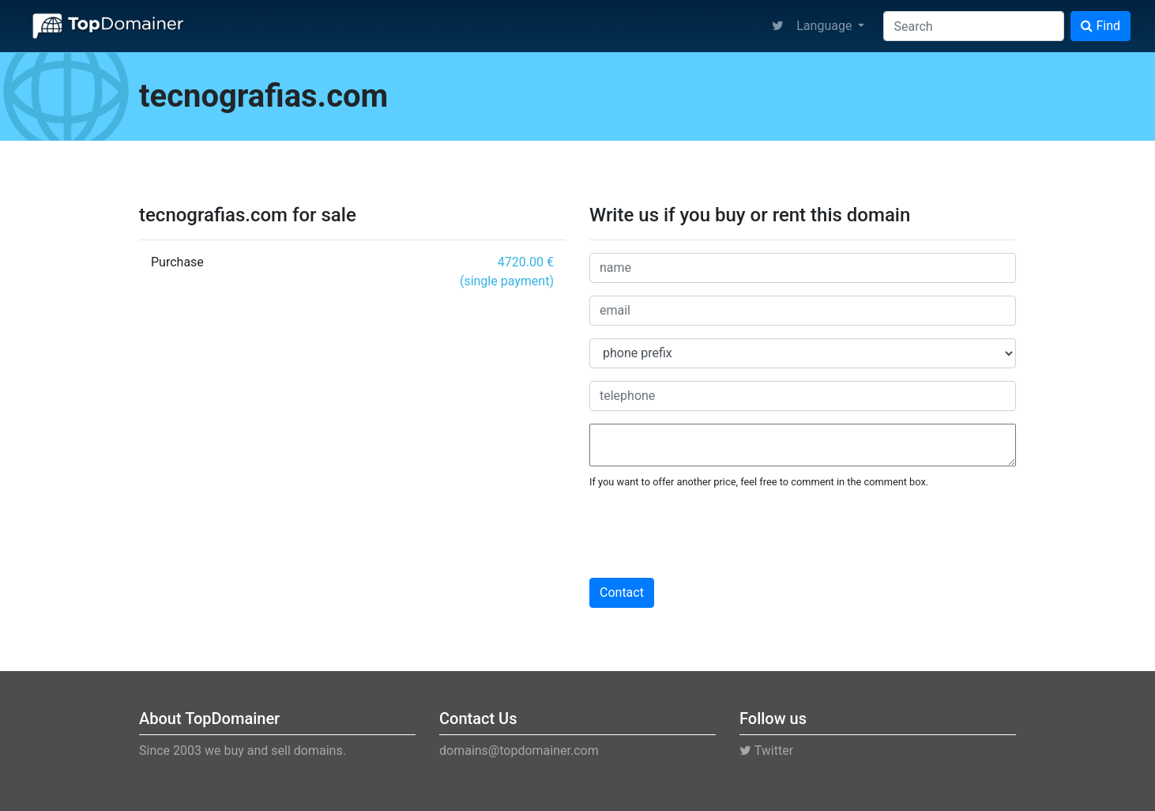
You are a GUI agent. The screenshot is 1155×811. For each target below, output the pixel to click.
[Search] (973, 26)
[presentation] (709, 534)
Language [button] (825, 25)
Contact (622, 592)
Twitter (766, 750)
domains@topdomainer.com (519, 750)
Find (1100, 25)
